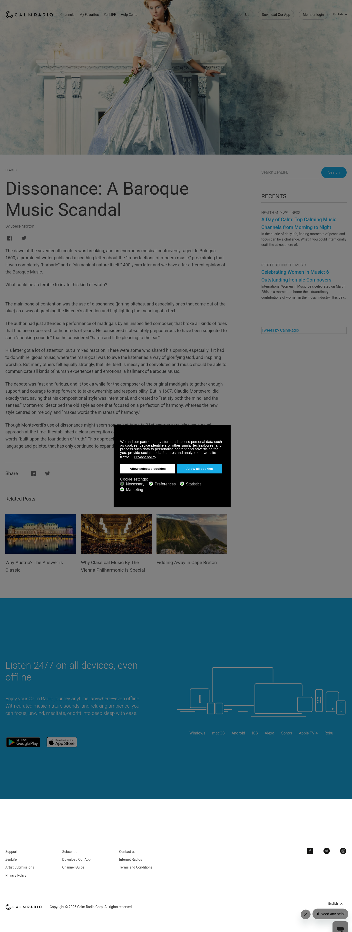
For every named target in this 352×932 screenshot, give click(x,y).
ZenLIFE (112, 15)
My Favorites (91, 15)
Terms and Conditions (136, 866)
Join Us (243, 15)
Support (11, 850)
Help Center (132, 15)
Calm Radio (30, 14)
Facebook (311, 849)
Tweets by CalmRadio (280, 330)
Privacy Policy (15, 873)
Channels (70, 15)
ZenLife (11, 857)
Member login (313, 15)
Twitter (327, 849)
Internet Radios (130, 857)
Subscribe (69, 850)
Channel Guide (73, 866)
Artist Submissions (19, 866)
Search (333, 172)
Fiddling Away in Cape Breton (187, 562)
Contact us (127, 850)
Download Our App (276, 15)
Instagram (343, 849)
